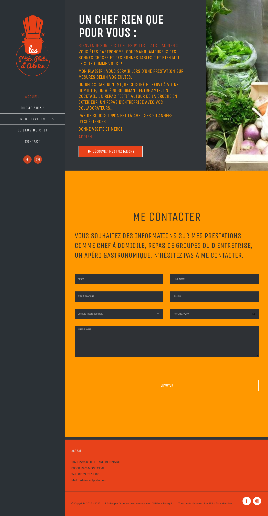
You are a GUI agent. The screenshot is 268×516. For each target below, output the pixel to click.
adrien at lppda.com (93, 480)
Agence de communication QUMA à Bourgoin (146, 503)
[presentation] (106, 372)
